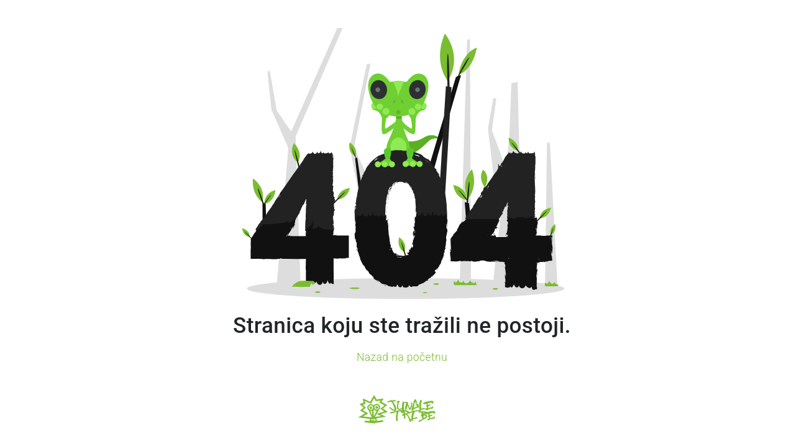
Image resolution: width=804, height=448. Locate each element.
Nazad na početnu (402, 357)
